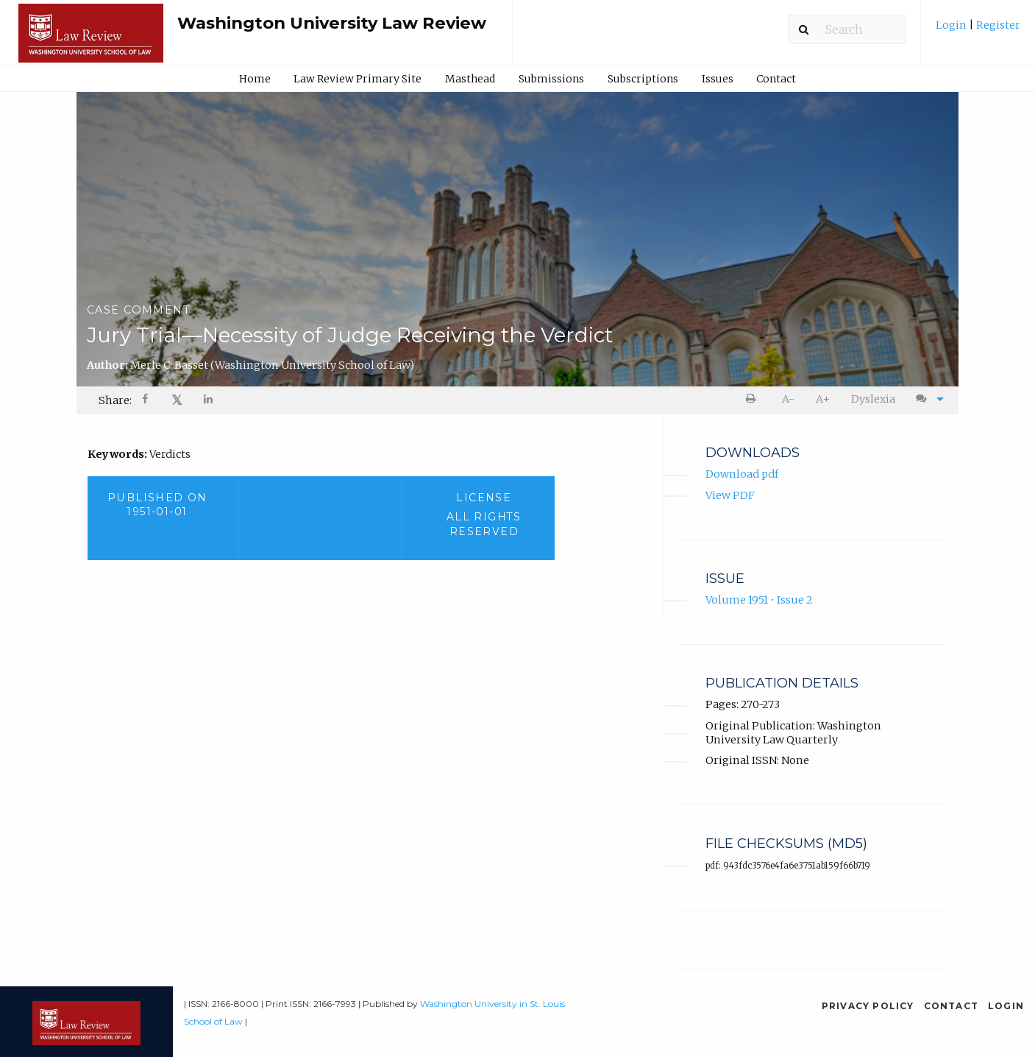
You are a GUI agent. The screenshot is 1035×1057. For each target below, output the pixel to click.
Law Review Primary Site (358, 78)
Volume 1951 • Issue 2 (759, 600)
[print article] (753, 399)
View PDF (730, 495)
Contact (776, 78)
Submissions (551, 78)
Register (997, 25)
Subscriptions (643, 78)
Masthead (470, 78)
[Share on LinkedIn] (209, 401)
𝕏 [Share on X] (176, 400)
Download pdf (741, 474)
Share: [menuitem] (115, 400)
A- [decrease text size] (788, 399)
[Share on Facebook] (146, 401)
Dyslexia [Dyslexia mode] (873, 399)
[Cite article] (927, 399)
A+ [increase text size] (823, 399)
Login (952, 25)
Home (255, 78)
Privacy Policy (868, 1005)
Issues (717, 78)
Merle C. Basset (272, 365)
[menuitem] (978, 30)
